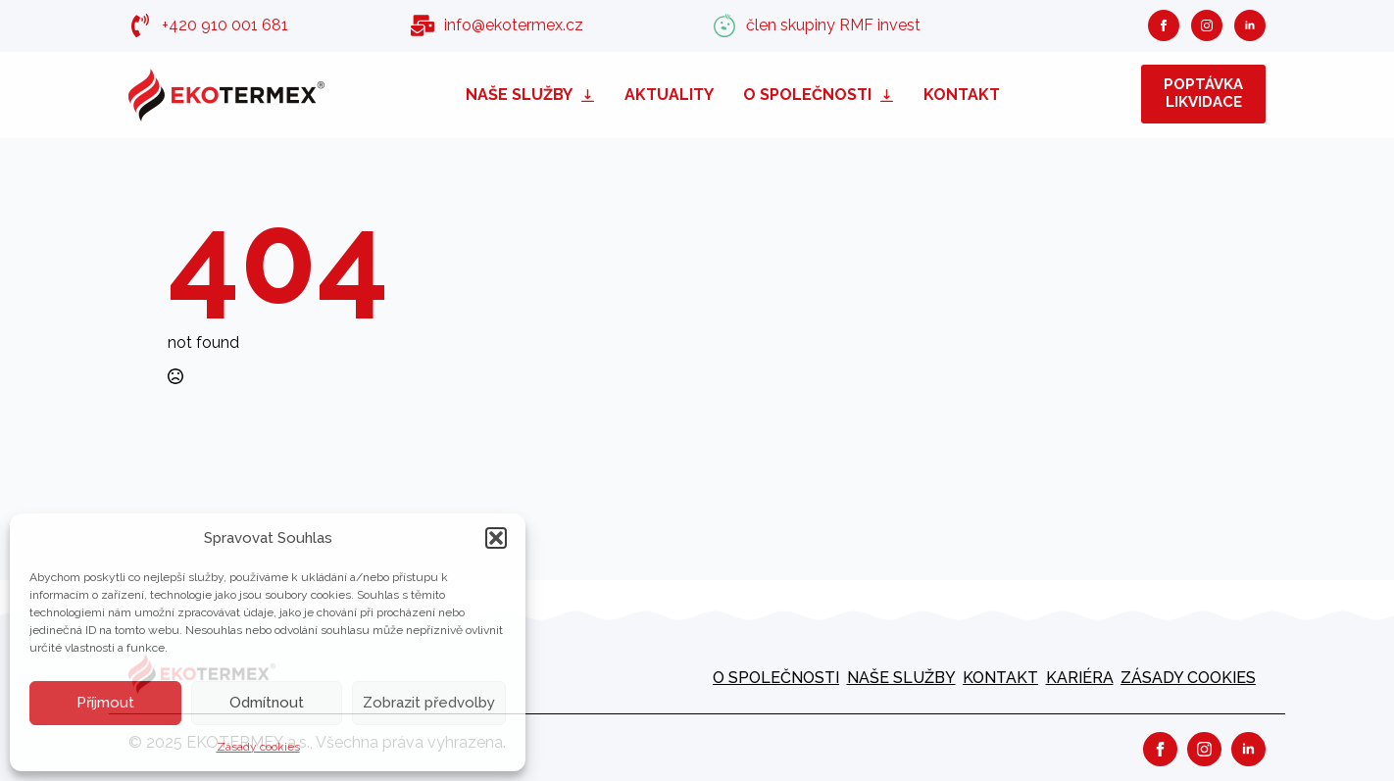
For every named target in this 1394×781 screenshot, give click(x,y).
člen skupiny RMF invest (833, 25)
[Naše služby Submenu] (591, 94)
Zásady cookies (258, 747)
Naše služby (519, 94)
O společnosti (807, 94)
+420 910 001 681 (225, 25)
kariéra (1080, 677)
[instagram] (1206, 25)
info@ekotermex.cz (513, 25)
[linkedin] (1250, 25)
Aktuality (669, 94)
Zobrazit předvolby (429, 702)
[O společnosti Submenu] (890, 94)
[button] (496, 538)
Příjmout (105, 702)
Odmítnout (266, 702)
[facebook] (1163, 25)
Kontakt (961, 94)
